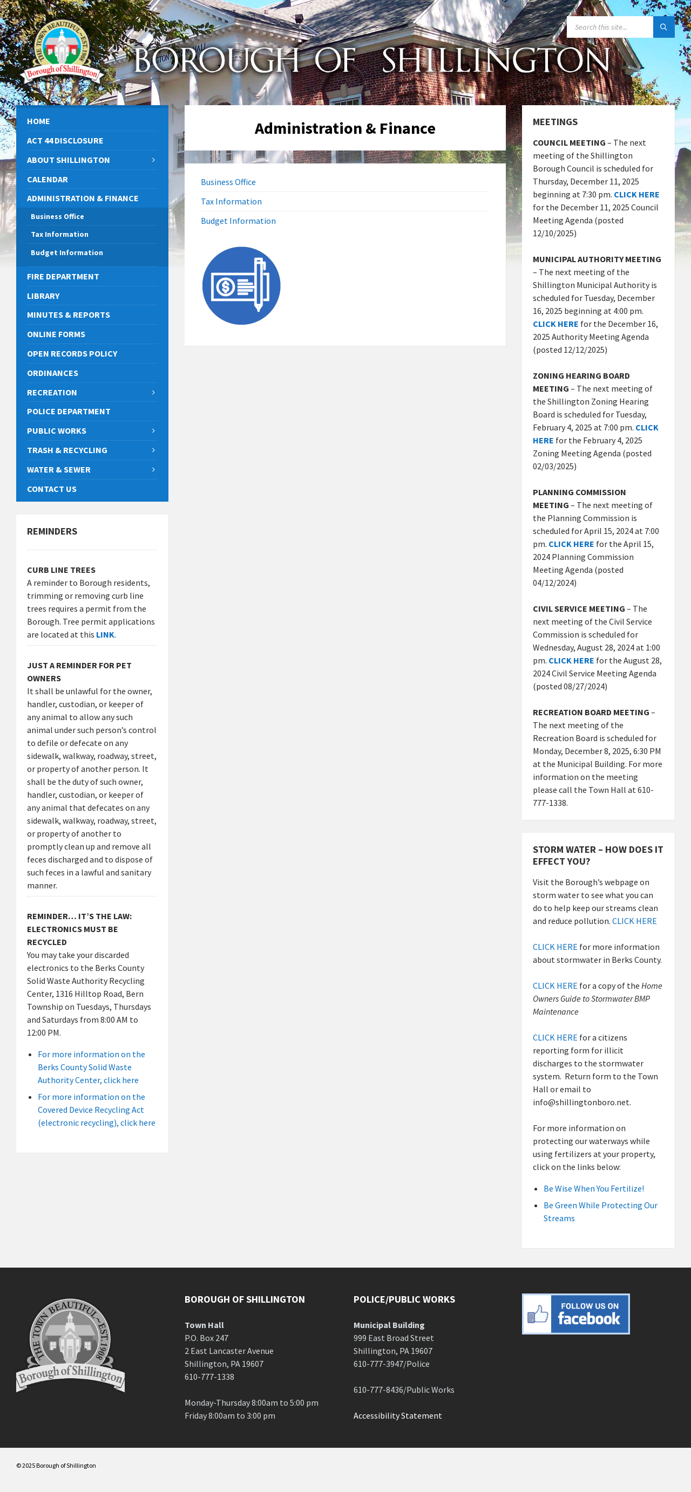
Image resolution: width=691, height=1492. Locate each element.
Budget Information (238, 220)
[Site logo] (62, 84)
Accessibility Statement (398, 1415)
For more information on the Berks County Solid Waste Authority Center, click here (91, 1067)
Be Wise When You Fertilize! (594, 1188)
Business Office (228, 181)
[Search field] (621, 27)
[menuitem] (92, 121)
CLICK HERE (556, 323)
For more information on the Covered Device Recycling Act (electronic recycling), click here (96, 1109)
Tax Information (231, 201)
